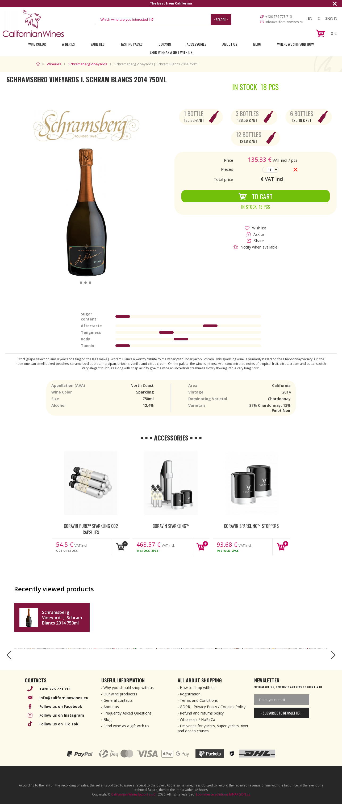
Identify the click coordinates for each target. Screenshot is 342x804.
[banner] (33, 23)
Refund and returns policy (202, 713)
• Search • (221, 19)
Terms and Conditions (199, 700)
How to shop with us (197, 687)
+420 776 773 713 (278, 16)
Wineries (68, 44)
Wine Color (37, 44)
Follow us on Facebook (60, 706)
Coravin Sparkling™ (171, 526)
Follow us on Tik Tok (58, 723)
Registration (190, 693)
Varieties (98, 44)
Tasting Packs (131, 44)
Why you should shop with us (128, 687)
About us (111, 706)
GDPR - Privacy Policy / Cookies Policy (212, 706)
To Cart (255, 196)
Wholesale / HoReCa (197, 719)
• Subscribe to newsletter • (282, 713)
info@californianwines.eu (284, 22)
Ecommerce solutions (212, 794)
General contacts (118, 700)
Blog (257, 44)
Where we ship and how (295, 44)
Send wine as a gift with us (171, 52)
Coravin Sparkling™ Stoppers (251, 526)
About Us (229, 44)
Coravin (165, 44)
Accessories (196, 44)
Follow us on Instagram (61, 715)
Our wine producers (120, 693)
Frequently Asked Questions (127, 713)
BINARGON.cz (239, 794)
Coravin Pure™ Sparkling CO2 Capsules (91, 529)
